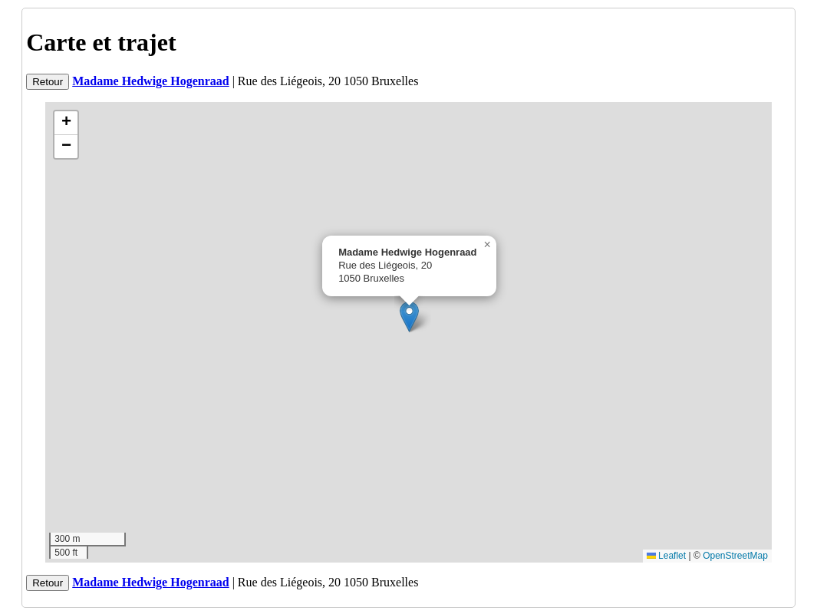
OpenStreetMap (735, 555)
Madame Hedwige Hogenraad (150, 80)
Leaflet (666, 555)
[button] (409, 316)
